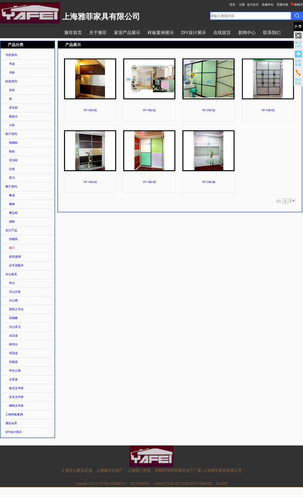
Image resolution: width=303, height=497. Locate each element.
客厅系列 (11, 134)
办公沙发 (15, 291)
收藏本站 (268, 4)
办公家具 (11, 274)
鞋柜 (12, 151)
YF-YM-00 (90, 110)
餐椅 (12, 204)
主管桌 (13, 379)
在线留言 (222, 32)
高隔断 (13, 318)
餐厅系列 (11, 186)
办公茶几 (15, 326)
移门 (12, 248)
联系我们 (272, 32)
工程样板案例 (14, 414)
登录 (232, 4)
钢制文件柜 (16, 405)
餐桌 (12, 195)
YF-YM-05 (149, 182)
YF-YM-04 (90, 182)
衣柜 (12, 90)
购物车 (297, 4)
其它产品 (11, 230)
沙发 (12, 169)
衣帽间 (13, 239)
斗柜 (12, 125)
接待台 (13, 344)
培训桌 (13, 353)
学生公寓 (15, 370)
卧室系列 (11, 81)
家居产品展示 (127, 32)
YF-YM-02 (208, 110)
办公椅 (13, 300)
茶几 (12, 177)
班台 (12, 283)
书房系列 (11, 55)
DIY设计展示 (193, 32)
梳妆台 (13, 116)
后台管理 (221, 483)
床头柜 (13, 107)
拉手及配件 (16, 265)
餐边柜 (13, 213)
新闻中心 (247, 32)
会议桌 (13, 335)
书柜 (12, 72)
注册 (242, 4)
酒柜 (12, 221)
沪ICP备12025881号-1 (112, 483)
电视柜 (13, 142)
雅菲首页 (73, 32)
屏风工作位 (16, 309)
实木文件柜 (16, 397)
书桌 (12, 64)
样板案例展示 (161, 32)
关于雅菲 (98, 32)
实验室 (13, 362)
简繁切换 (282, 4)
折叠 (298, 26)
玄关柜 (13, 160)
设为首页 (253, 4)
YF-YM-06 (208, 182)
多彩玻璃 (15, 256)
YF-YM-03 (268, 110)
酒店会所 (11, 423)
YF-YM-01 (149, 110)
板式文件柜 (16, 388)
